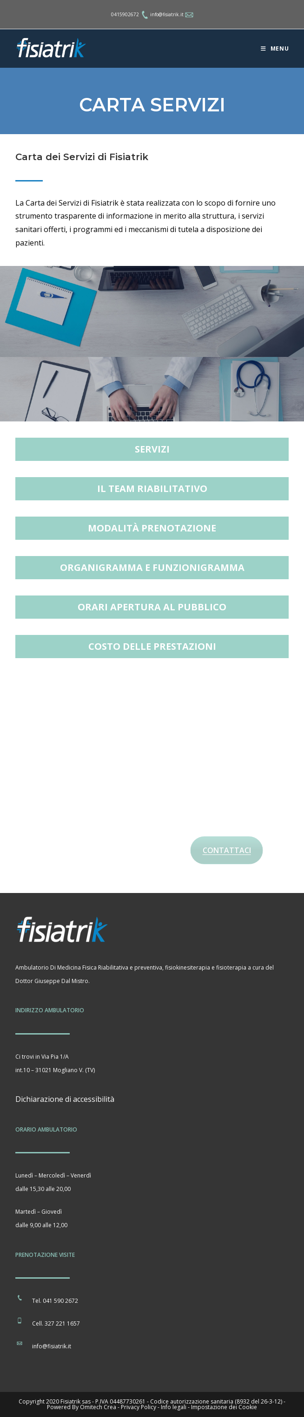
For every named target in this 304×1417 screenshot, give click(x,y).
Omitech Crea (98, 1407)
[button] (152, 449)
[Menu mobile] (275, 48)
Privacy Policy (138, 1407)
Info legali (173, 1407)
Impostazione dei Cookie (224, 1407)
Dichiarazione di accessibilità (64, 1099)
